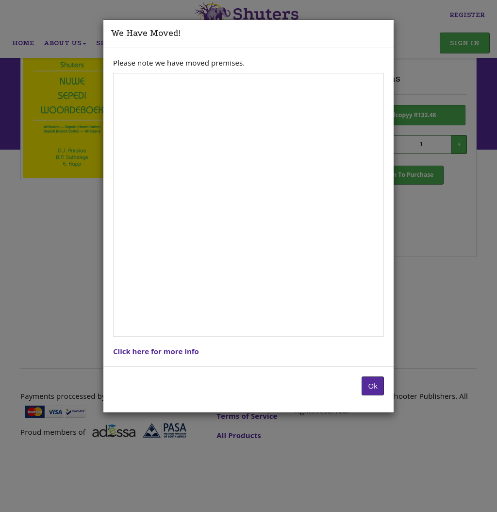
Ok (373, 386)
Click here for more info (156, 351)
